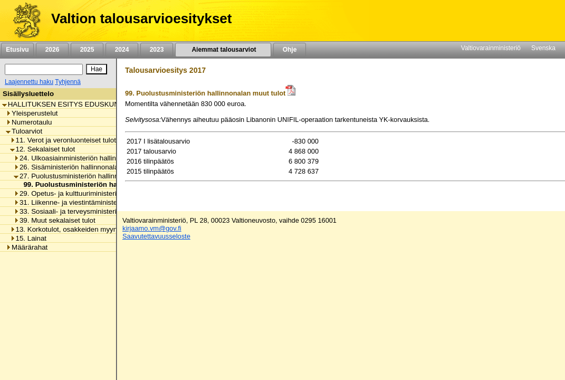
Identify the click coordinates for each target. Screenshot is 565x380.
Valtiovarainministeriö (491, 48)
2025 (87, 49)
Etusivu (17, 49)
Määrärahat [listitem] (26, 247)
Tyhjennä (68, 82)
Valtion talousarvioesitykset (141, 18)
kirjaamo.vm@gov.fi (151, 228)
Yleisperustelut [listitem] (32, 113)
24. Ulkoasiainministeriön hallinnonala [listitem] (75, 158)
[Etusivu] (23, 20)
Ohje (289, 49)
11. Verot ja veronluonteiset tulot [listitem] (63, 140)
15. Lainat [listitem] (28, 238)
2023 (156, 49)
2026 (52, 49)
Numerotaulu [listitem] (29, 122)
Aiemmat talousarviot (223, 49)
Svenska (543, 48)
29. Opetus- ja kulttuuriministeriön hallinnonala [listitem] (89, 193)
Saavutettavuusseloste (156, 236)
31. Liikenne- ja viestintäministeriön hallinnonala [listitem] (91, 202)
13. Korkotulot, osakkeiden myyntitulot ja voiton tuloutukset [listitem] (104, 229)
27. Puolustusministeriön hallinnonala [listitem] (75, 176)
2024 (121, 49)
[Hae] (96, 69)
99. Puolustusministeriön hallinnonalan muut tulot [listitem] (103, 184)
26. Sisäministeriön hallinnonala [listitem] (66, 167)
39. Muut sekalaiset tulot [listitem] (54, 220)
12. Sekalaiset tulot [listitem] (42, 149)
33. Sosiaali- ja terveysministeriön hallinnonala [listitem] (89, 211)
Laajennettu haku (29, 82)
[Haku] (44, 69)
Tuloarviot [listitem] (24, 131)
